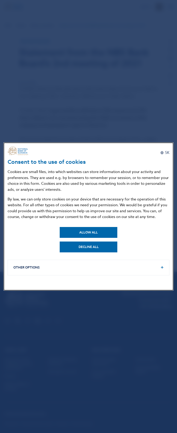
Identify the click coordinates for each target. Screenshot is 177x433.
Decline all (89, 247)
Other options (26, 267)
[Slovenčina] (164, 152)
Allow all (88, 232)
